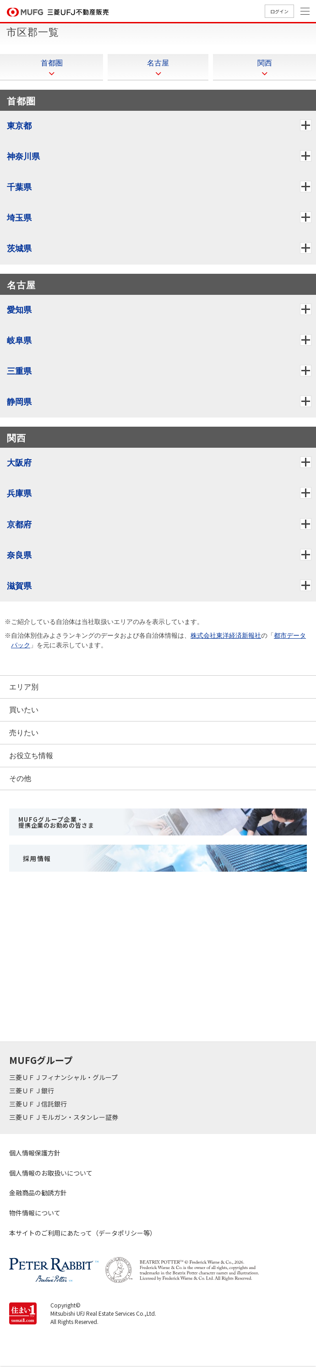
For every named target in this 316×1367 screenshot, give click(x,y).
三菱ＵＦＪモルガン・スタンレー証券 (64, 1117)
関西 (264, 67)
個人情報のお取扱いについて (51, 1172)
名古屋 (158, 67)
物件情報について (34, 1212)
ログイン (279, 11)
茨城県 (23, 248)
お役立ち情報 (31, 755)
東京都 (23, 125)
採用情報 (37, 858)
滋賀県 (23, 586)
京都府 (23, 524)
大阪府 (23, 462)
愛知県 (23, 310)
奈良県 (23, 555)
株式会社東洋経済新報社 (226, 635)
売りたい (23, 733)
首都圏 (51, 67)
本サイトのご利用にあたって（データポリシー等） (82, 1232)
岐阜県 (23, 340)
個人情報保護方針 (34, 1152)
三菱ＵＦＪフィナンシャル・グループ (64, 1077)
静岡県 (23, 402)
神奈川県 (27, 156)
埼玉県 (23, 217)
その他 (20, 778)
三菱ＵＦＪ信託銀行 (38, 1104)
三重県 (23, 371)
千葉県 (23, 187)
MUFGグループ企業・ (56, 822)
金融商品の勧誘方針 (38, 1192)
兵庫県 (23, 493)
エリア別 (23, 687)
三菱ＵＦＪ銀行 (32, 1090)
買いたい (23, 710)
